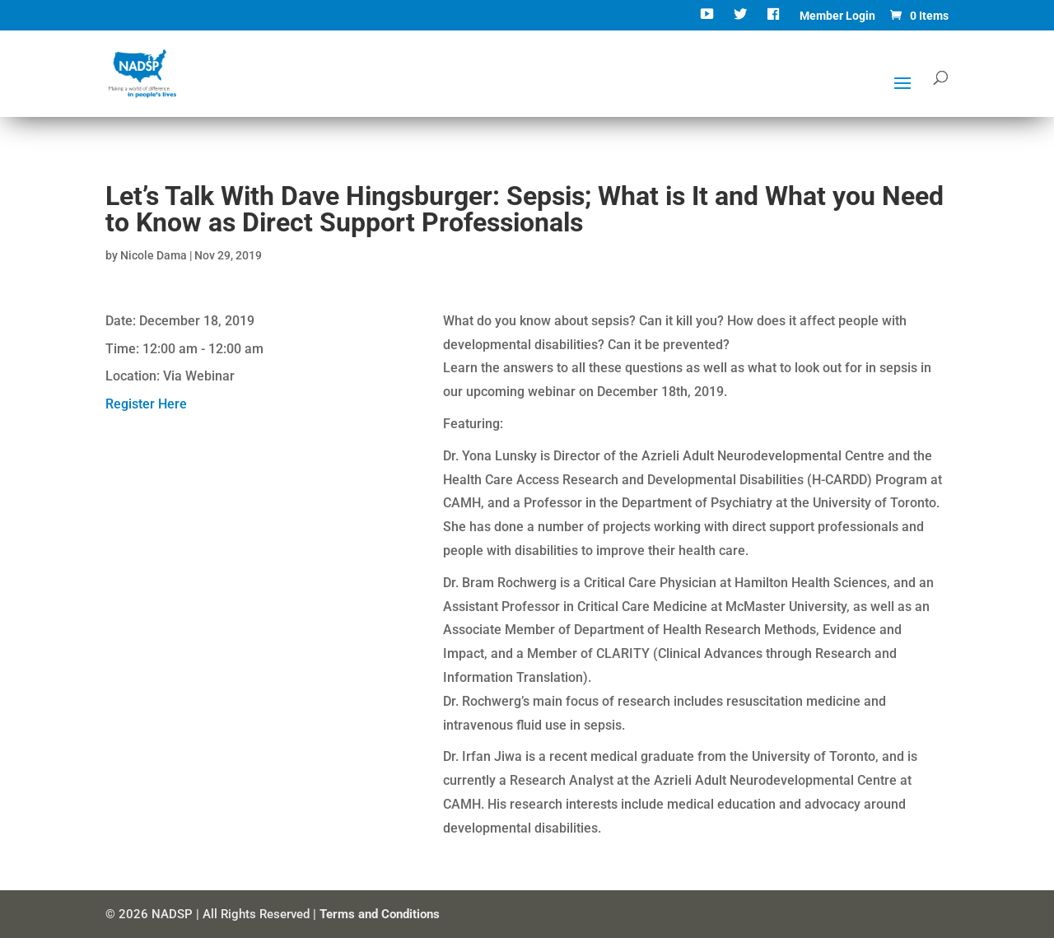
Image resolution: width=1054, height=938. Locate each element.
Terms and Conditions (379, 914)
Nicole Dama (153, 255)
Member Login (837, 16)
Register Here (146, 404)
